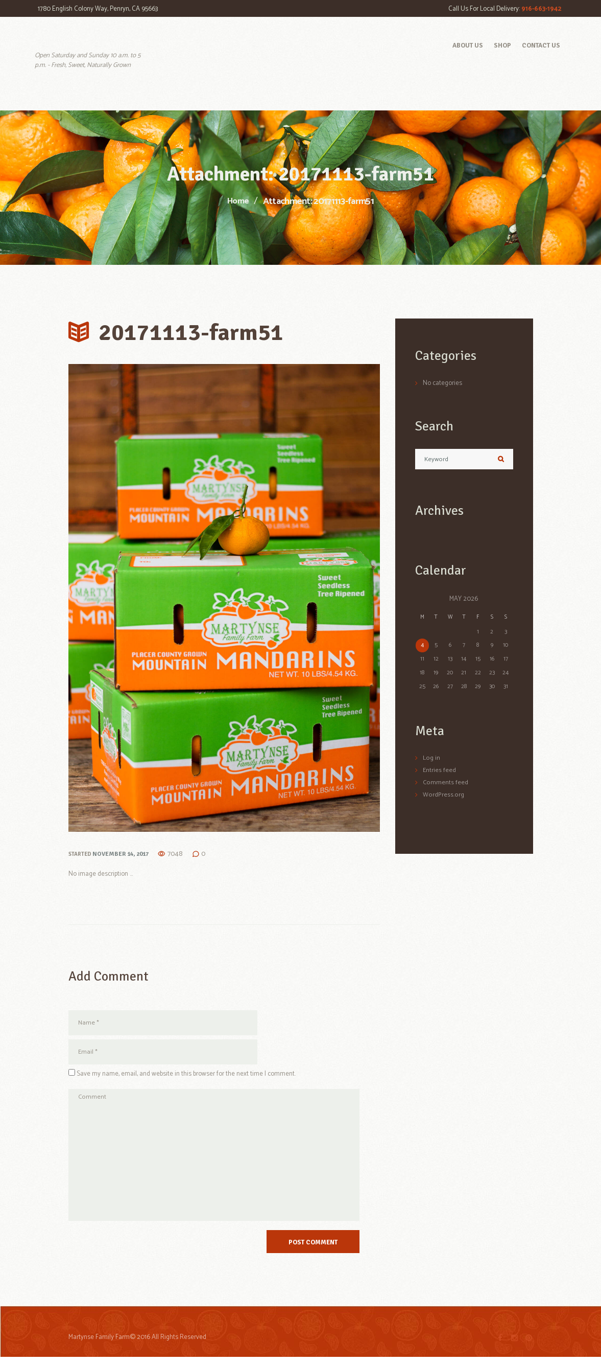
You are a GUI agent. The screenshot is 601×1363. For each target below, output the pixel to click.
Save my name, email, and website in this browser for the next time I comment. (186, 1075)
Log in (431, 759)
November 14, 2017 (118, 853)
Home (238, 202)
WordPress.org (443, 794)
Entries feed (439, 770)
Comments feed (445, 783)
